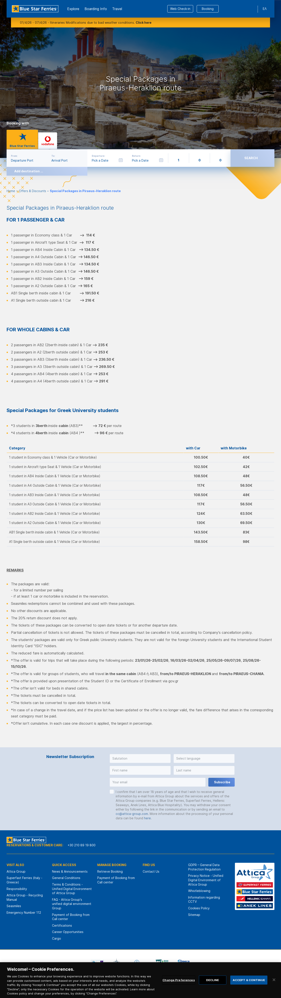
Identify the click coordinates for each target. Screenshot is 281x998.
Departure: (98, 156)
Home (11, 191)
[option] (140, 79)
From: (14, 156)
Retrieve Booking (110, 871)
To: (53, 156)
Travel (117, 9)
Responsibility (17, 889)
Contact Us (151, 871)
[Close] (274, 986)
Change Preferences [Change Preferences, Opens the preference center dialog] (178, 986)
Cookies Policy (199, 908)
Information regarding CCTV (204, 899)
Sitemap (194, 915)
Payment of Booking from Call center (71, 917)
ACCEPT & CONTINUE (249, 986)
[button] (140, 758)
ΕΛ (265, 9)
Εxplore (73, 9)
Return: (136, 156)
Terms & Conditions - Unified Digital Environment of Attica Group (72, 889)
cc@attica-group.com (132, 814)
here (147, 818)
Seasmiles (14, 906)
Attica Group (16, 871)
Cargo (56, 938)
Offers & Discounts (32, 191)
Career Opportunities (67, 932)
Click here (143, 22)
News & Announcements (70, 871)
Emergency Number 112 (24, 912)
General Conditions (66, 878)
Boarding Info (96, 9)
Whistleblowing (199, 891)
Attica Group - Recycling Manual (25, 897)
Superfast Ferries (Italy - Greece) (24, 880)
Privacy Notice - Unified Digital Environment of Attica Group (205, 880)
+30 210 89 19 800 (81, 845)
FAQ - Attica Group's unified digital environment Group (71, 904)
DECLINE (212, 986)
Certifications (62, 925)
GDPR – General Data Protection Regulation (204, 867)
